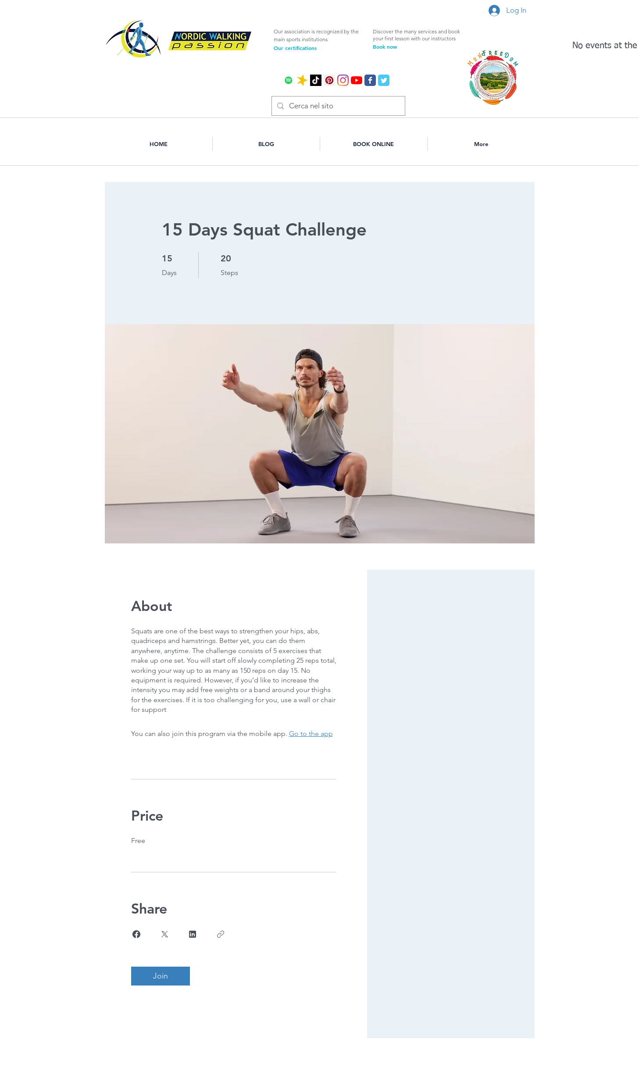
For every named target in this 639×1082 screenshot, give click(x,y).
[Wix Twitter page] (383, 80)
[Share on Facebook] (136, 934)
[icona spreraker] (302, 80)
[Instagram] (343, 80)
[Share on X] (164, 934)
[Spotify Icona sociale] (288, 80)
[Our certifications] (310, 47)
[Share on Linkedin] (192, 934)
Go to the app (311, 733)
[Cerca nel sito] (337, 105)
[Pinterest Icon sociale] (329, 80)
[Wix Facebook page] (370, 80)
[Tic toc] (315, 80)
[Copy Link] (220, 934)
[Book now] (409, 46)
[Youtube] (356, 80)
